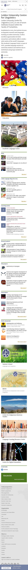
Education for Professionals (7, 495)
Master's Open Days (5, 503)
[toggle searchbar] (20, 5)
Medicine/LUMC (4, 518)
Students (9, 1)
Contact (3, 554)
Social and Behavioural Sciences (8, 522)
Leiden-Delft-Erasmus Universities (8, 544)
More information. (17, 566)
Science (3, 520)
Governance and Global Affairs (8, 512)
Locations (3, 546)
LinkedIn (4, 470)
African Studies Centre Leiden (7, 524)
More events (23, 236)
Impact (2, 542)
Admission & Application (6, 505)
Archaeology (4, 510)
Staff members (14, 1)
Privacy (2, 552)
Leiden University (4, 1)
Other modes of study (6, 499)
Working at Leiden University (7, 536)
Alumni (2, 540)
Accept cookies (6, 568)
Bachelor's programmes (6, 488)
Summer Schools (5, 497)
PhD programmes (5, 493)
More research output (22, 316)
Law (2, 516)
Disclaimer (3, 548)
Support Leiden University (7, 538)
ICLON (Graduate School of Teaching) (9, 528)
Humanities (7, 9)
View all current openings (19, 479)
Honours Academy (5, 526)
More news (24, 174)
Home (2, 9)
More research (23, 259)
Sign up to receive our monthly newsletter (10, 559)
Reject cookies (17, 568)
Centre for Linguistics (8, 57)
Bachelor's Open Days (6, 501)
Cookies (3, 550)
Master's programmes (6, 491)
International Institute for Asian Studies (9, 531)
